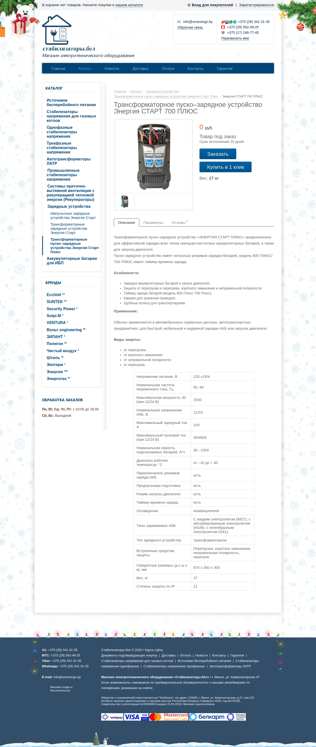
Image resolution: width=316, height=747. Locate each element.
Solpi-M (55, 316)
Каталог (85, 68)
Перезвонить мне (235, 38)
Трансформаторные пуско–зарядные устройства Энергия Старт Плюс (74, 245)
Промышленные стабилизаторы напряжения (63, 174)
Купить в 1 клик (225, 167)
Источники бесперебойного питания (71, 102)
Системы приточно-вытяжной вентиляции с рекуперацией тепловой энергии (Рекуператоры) (71, 193)
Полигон (57, 344)
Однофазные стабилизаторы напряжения (62, 131)
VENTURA (57, 323)
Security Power (62, 309)
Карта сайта (154, 650)
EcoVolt (56, 295)
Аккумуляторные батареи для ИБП (72, 260)
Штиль (55, 358)
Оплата (168, 68)
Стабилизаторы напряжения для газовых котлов (71, 116)
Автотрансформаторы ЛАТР (69, 161)
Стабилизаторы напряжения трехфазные (174, 666)
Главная (58, 68)
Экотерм (56, 365)
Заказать (218, 154)
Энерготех (58, 379)
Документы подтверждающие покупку (129, 655)
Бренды (53, 282)
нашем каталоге (129, 5)
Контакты (195, 68)
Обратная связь (190, 27)
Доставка (140, 68)
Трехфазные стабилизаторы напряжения (62, 147)
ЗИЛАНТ (56, 337)
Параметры (153, 222)
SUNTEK (56, 302)
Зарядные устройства (69, 206)
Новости (112, 68)
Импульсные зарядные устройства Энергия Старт (73, 215)
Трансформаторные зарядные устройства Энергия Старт (68, 228)
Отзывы (180, 222)
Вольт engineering (66, 330)
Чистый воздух (63, 351)
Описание (126, 222)
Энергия (57, 372)
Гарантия (225, 68)
